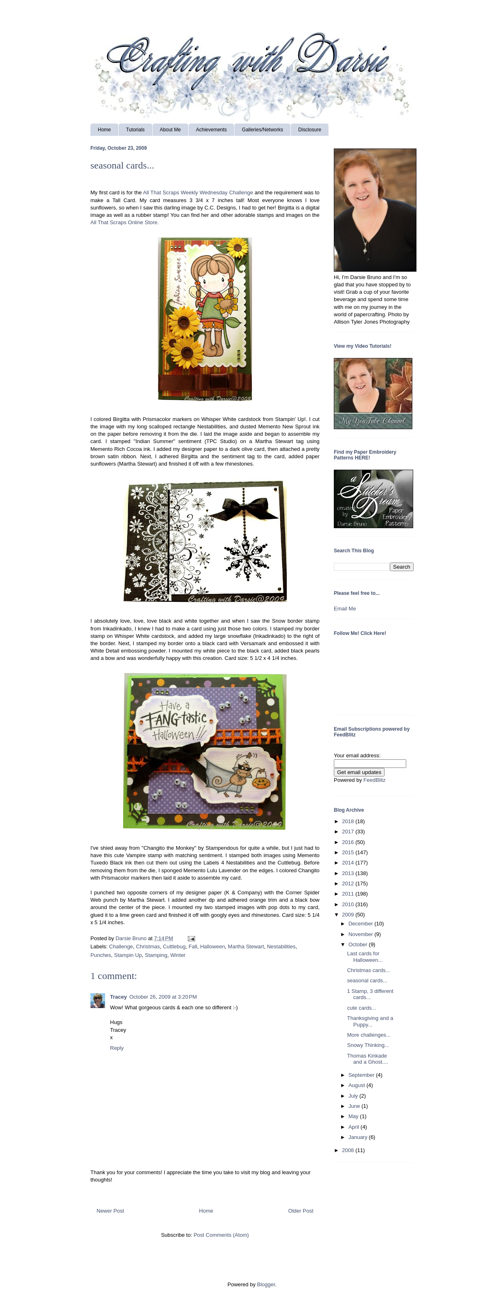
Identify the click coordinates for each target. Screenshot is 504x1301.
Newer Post (110, 1211)
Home (104, 130)
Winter (178, 955)
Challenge (121, 946)
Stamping (156, 955)
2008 (349, 1150)
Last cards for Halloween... (364, 956)
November (362, 934)
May (354, 1116)
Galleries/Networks (262, 130)
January (359, 1137)
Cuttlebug (174, 946)
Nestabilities (281, 946)
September (362, 1075)
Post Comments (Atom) (221, 1235)
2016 (349, 842)
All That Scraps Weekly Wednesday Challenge (198, 192)
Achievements (211, 130)
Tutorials (135, 130)
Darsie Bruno (131, 938)
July (354, 1096)
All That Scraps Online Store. (124, 222)
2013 (349, 873)
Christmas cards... (368, 970)
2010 (349, 904)
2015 (349, 852)
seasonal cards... (367, 980)
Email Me (345, 608)
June (355, 1106)
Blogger (266, 1284)
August (358, 1085)
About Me (170, 130)
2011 (349, 894)
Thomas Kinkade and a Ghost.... (367, 1059)
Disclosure (309, 130)
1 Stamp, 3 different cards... (370, 994)
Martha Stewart (246, 946)
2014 (349, 863)
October (359, 944)
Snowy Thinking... (368, 1045)
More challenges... (368, 1035)
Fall (193, 946)
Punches (100, 955)
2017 (349, 831)
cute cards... (361, 1008)
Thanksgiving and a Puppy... (370, 1021)
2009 (349, 915)
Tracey (118, 997)
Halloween (212, 946)
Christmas (148, 946)
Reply (117, 1048)
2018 (349, 821)
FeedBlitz (374, 780)
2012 (349, 883)
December (362, 924)
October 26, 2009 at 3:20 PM (163, 997)
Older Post (300, 1211)
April (355, 1127)
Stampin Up (128, 955)
